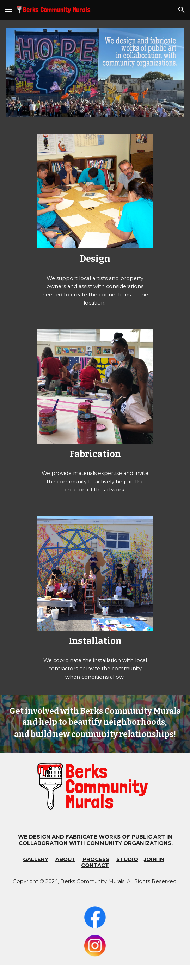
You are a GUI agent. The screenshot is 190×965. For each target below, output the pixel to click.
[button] (8, 9)
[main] (94, 258)
